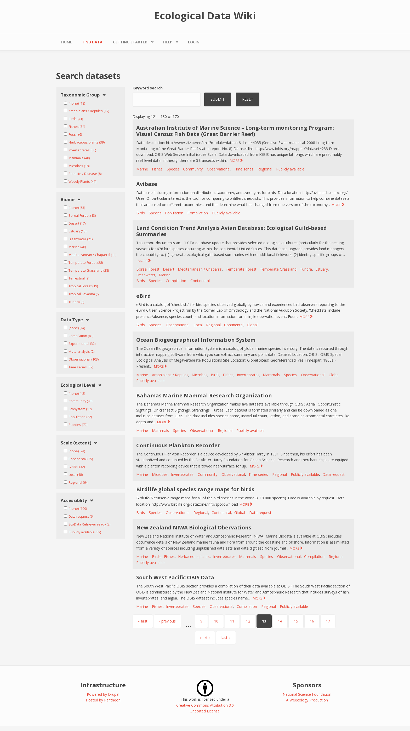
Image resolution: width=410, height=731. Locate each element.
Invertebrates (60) (82, 150)
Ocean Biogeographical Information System (195, 339)
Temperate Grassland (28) (89, 270)
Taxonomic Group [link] (80, 95)
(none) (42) (77, 393)
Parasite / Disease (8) (85, 174)
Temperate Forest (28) (86, 262)
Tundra (306, 269)
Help (167, 41)
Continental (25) (81, 459)
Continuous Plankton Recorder (178, 445)
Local (198, 324)
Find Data (92, 41)
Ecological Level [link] (78, 385)
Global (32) (77, 467)
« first (142, 621)
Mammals (271, 374)
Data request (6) (81, 516)
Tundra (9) (76, 302)
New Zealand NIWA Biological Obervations (193, 527)
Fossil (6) (75, 134)
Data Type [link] (72, 320)
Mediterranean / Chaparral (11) (92, 255)
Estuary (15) (77, 231)
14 (280, 621)
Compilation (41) (81, 336)
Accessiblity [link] (74, 500)
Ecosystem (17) (80, 409)
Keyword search (148, 87)
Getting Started (130, 41)
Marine (142, 169)
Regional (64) (78, 482)
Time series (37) (81, 367)
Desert (168, 269)
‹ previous (167, 621)
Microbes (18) (79, 166)
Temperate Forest (241, 269)
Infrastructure (103, 685)
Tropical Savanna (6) (84, 294)
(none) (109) (78, 508)
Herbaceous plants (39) (87, 142)
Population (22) (80, 417)
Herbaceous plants (194, 556)
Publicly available (290, 169)
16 (312, 621)
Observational (218, 169)
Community (193, 169)
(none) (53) (77, 207)
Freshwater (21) (81, 239)
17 (328, 621)
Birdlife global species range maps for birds (195, 489)
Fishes (157, 169)
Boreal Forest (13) (82, 215)
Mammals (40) (79, 158)
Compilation (197, 212)
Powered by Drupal (103, 694)
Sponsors (307, 685)
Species (173, 169)
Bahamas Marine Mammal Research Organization (204, 395)
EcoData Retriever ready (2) (89, 524)
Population (174, 212)
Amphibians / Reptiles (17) (89, 111)
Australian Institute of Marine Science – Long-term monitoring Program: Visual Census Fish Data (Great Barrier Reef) (235, 131)
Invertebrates (248, 374)
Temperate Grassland (278, 269)
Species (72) (78, 424)
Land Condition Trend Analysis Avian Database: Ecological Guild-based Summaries (231, 231)
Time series (243, 169)
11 (232, 621)
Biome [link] (68, 199)
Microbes (199, 374)
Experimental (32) (82, 343)
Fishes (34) (77, 126)
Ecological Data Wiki (205, 15)
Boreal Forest (148, 269)
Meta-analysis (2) (81, 351)
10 (216, 621)
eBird (143, 295)
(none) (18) (77, 103)
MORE (235, 160)
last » (225, 637)
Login (194, 41)
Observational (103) (84, 359)
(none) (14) (77, 328)
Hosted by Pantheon (103, 700)
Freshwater (145, 274)
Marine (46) (77, 247)
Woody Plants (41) (82, 181)
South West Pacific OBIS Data (175, 577)
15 (296, 621)
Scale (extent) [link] (76, 443)
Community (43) (80, 401)
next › (205, 637)
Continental (200, 280)
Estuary (321, 269)
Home (66, 41)
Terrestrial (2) (79, 278)
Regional (265, 169)
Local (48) (76, 474)
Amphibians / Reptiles (170, 374)
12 (248, 621)
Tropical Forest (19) (83, 286)
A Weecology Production (307, 700)
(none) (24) (77, 451)
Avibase (146, 183)
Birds (140, 212)
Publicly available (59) (85, 532)
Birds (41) (76, 119)
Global (252, 324)
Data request (333, 474)
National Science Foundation (307, 694)
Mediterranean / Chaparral (200, 269)
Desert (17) (77, 223)
